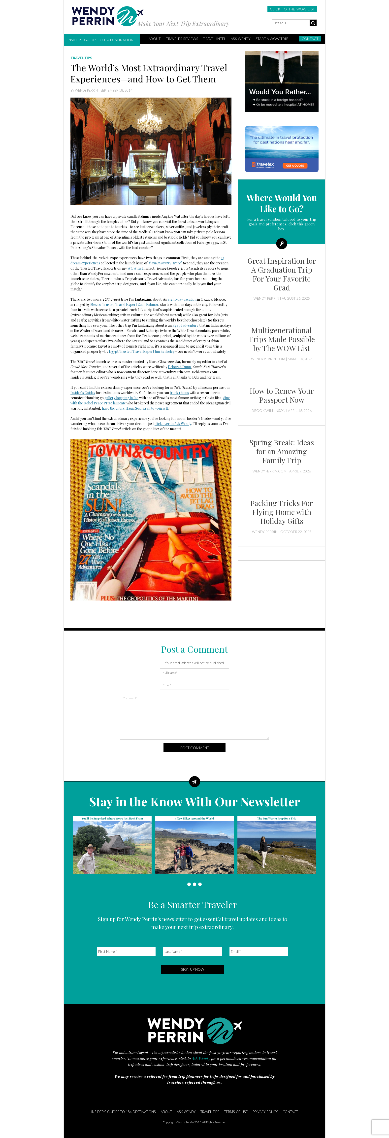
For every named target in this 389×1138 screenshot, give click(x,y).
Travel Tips (209, 1111)
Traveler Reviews (182, 38)
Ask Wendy (241, 38)
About (166, 1111)
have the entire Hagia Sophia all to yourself (135, 408)
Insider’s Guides (82, 392)
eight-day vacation (182, 299)
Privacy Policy (265, 1111)
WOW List (135, 268)
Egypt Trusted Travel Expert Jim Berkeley (141, 351)
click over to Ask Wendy (173, 423)
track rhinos (179, 392)
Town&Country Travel (165, 263)
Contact (310, 38)
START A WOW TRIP (272, 38)
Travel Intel (214, 38)
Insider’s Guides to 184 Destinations (101, 40)
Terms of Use (236, 1111)
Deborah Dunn (179, 366)
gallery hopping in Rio (121, 397)
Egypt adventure (185, 325)
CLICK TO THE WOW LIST (292, 9)
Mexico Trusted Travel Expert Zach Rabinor (124, 304)
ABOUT (155, 38)
